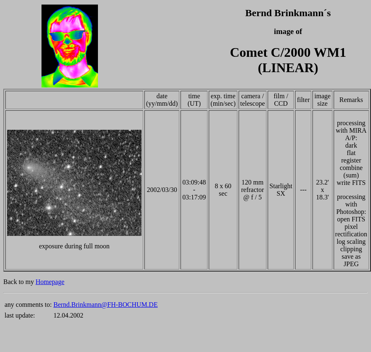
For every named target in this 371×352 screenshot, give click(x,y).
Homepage (50, 281)
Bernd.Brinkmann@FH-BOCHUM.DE (106, 304)
